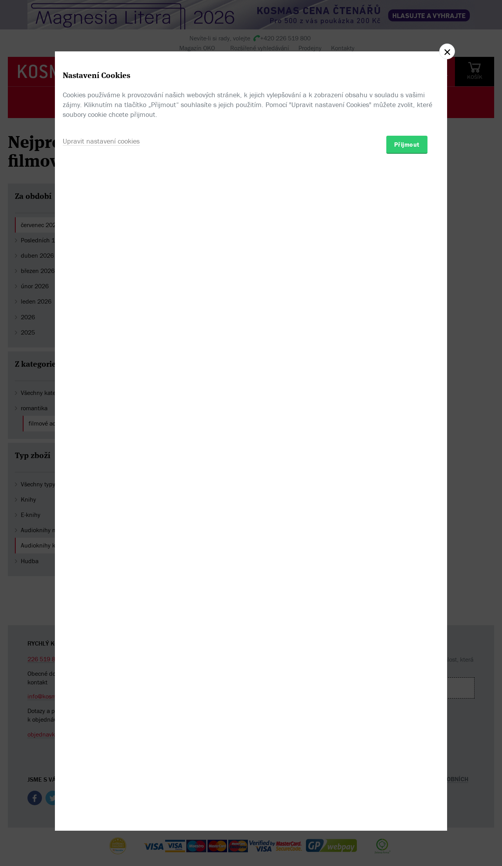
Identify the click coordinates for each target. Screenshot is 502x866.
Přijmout (407, 479)
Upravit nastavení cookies (101, 475)
